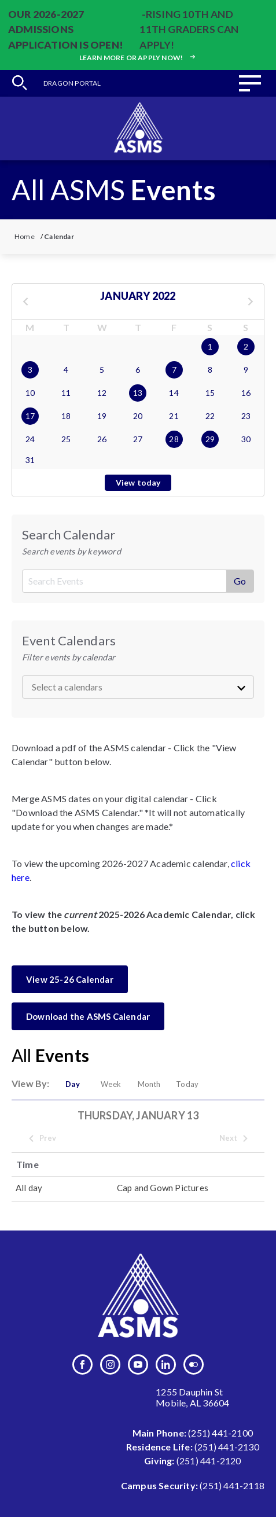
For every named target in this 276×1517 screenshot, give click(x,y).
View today (138, 482)
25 (66, 439)
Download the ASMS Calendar (88, 1016)
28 (173, 439)
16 (246, 393)
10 (30, 393)
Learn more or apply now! (138, 57)
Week (111, 1084)
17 (30, 416)
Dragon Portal (72, 83)
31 (30, 460)
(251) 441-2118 (232, 1485)
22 (210, 416)
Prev (42, 1138)
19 (101, 416)
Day (72, 1084)
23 (246, 416)
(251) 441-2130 (226, 1446)
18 (66, 416)
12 (101, 393)
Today (187, 1084)
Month (149, 1084)
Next (234, 1138)
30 (246, 439)
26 (101, 439)
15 (210, 393)
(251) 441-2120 (208, 1460)
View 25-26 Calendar (69, 979)
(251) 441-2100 (220, 1432)
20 (137, 416)
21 (173, 416)
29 (210, 439)
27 (137, 439)
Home (24, 236)
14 (173, 393)
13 (137, 393)
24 (30, 439)
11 (66, 393)
